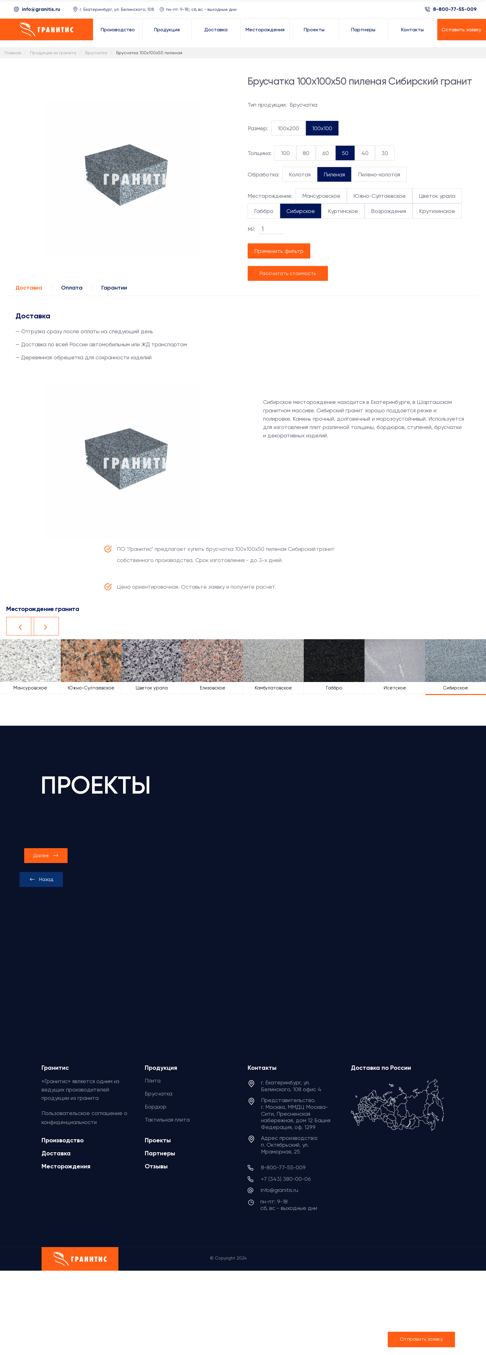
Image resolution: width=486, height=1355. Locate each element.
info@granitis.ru (41, 9)
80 (306, 153)
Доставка (28, 287)
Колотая (300, 174)
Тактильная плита (167, 1119)
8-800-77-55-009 (455, 9)
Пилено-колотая (379, 174)
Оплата (71, 287)
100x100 (322, 128)
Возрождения (388, 211)
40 (365, 153)
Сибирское (300, 211)
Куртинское (343, 211)
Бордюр (155, 1106)
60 (325, 153)
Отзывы (156, 1166)
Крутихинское (437, 211)
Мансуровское (321, 196)
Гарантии (114, 287)
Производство (63, 1140)
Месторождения (66, 1166)
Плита (153, 1080)
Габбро (263, 211)
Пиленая (334, 174)
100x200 (288, 128)
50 (345, 153)
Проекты (158, 1140)
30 (385, 153)
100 (285, 153)
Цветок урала (437, 196)
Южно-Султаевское (379, 196)
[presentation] (41, 879)
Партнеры (160, 1153)
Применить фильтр (279, 251)
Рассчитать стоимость (288, 273)
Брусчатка (158, 1093)
